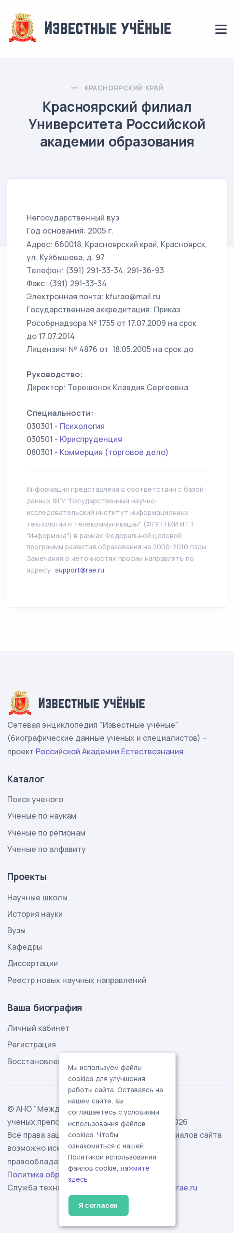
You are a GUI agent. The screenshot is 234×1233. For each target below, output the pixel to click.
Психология (82, 426)
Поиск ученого (35, 799)
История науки (35, 914)
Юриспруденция (91, 439)
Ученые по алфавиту (46, 849)
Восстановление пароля (54, 1061)
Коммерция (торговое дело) (114, 452)
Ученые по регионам (46, 832)
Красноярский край (124, 87)
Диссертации (32, 963)
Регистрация (31, 1044)
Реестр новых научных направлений (76, 980)
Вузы (16, 930)
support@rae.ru (79, 569)
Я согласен (98, 1205)
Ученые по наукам (41, 815)
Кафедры (24, 946)
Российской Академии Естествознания (109, 751)
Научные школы (37, 897)
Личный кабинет (38, 1028)
